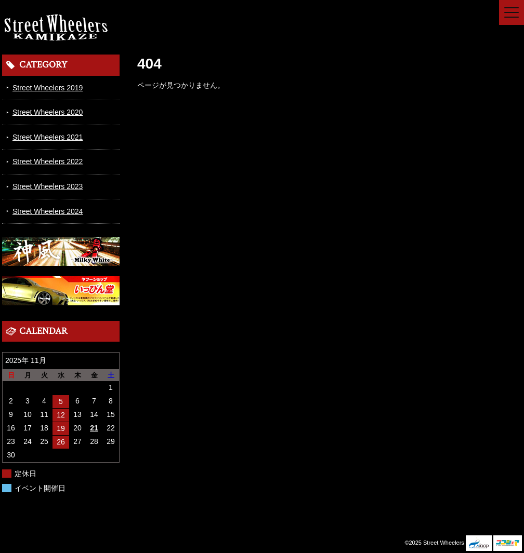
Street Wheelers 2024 (47, 211)
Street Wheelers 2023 (47, 186)
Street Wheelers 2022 (47, 161)
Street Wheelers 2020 (47, 112)
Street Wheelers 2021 (47, 137)
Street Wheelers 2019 (47, 88)
